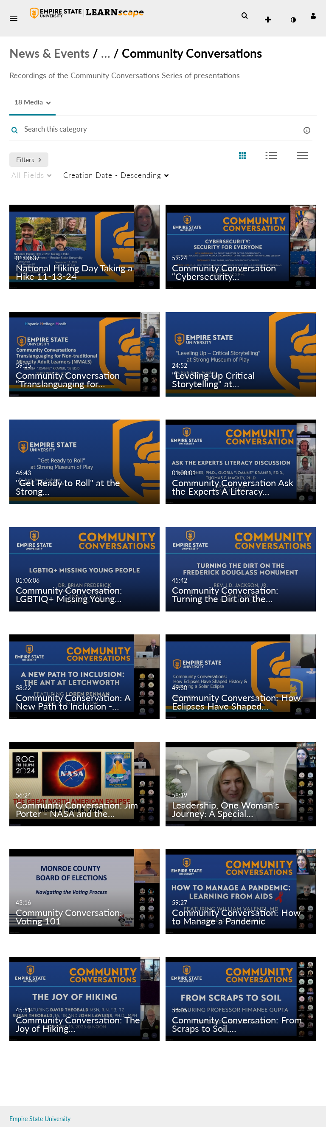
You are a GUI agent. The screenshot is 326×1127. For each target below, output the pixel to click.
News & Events (49, 53)
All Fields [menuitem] (27, 175)
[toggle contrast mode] (293, 20)
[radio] (242, 156)
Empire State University (39, 1118)
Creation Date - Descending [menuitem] (112, 175)
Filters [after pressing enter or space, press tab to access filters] (28, 159)
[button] (16, 18)
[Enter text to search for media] (150, 129)
